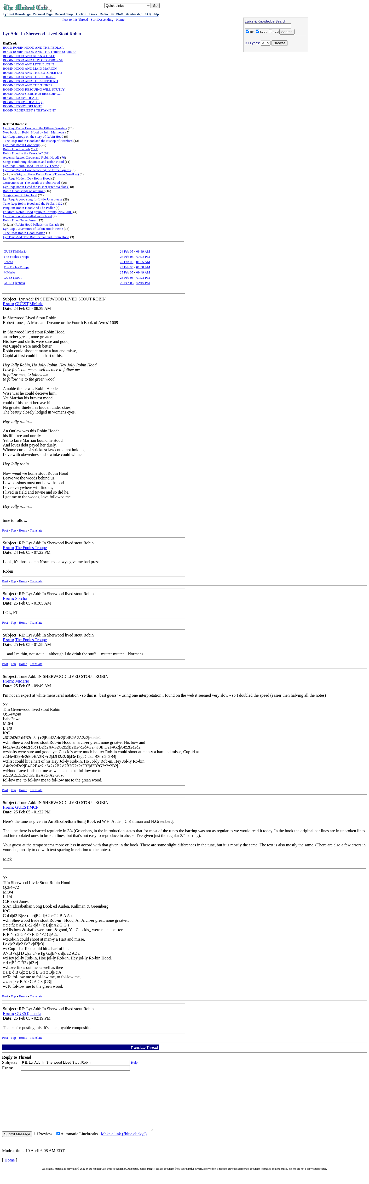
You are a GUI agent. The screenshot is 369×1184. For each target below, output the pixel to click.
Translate (36, 530)
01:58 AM (143, 267)
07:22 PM (143, 257)
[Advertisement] (275, 88)
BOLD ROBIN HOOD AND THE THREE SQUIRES (39, 52)
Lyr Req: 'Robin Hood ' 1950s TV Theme (31, 166)
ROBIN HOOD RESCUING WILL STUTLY (34, 89)
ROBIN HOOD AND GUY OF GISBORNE (33, 60)
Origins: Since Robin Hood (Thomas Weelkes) (47, 174)
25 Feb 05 (126, 262)
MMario (9, 272)
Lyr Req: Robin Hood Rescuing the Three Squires (37, 170)
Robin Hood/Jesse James (20, 220)
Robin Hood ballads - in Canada (37, 224)
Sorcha (8, 262)
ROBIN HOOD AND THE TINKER (28, 85)
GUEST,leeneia (14, 283)
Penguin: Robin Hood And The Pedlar (29, 208)
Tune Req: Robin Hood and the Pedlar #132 (32, 203)
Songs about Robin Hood (20, 195)
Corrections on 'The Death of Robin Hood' (32, 183)
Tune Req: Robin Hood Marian (24, 233)
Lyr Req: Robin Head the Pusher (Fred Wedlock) (36, 187)
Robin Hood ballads (16, 149)
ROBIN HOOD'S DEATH (21, 98)
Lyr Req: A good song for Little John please (32, 199)
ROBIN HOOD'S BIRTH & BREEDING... (32, 94)
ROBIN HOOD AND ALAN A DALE (29, 56)
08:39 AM (143, 251)
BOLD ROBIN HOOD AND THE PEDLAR (33, 47)
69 (46, 153)
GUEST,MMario (15, 251)
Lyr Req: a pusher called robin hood (27, 216)
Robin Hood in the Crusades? (23, 153)
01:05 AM (143, 262)
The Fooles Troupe (16, 257)
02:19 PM (143, 283)
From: (8, 303)
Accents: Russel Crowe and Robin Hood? (31, 157)
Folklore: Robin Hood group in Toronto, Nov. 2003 (37, 212)
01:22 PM (143, 278)
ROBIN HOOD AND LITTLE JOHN (28, 64)
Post (5, 530)
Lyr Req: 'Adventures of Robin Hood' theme (33, 229)
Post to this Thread (75, 19)
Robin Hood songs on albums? (24, 191)
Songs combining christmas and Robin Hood (33, 162)
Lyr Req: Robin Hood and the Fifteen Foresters (35, 128)
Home (120, 19)
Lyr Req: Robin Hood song (21, 145)
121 (34, 149)
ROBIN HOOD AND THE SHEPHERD (30, 81)
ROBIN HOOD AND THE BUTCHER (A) (32, 73)
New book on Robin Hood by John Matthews (34, 132)
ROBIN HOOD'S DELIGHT (22, 106)
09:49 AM (143, 272)
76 (63, 157)
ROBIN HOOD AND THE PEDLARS (29, 77)
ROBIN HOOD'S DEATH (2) (23, 102)
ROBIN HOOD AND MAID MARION (30, 68)
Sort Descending (102, 19)
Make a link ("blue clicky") (124, 1145)
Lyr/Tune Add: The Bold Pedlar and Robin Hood (36, 237)
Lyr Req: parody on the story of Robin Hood (33, 136)
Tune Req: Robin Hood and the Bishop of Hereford (38, 141)
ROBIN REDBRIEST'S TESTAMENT (29, 110)
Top (13, 530)
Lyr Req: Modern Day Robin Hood (26, 178)
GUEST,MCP (13, 278)
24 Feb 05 (126, 251)
